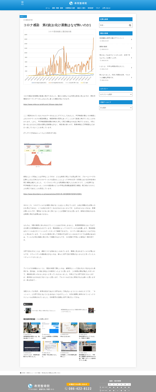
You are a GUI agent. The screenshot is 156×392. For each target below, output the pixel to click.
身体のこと (23, 16)
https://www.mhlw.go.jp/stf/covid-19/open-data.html (42, 104)
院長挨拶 (90, 8)
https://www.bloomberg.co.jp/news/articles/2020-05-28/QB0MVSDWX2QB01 (52, 194)
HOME (23, 372)
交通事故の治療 (70, 8)
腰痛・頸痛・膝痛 (57, 8)
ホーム (48, 8)
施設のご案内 (81, 8)
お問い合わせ (106, 8)
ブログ (98, 8)
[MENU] (22, 3)
